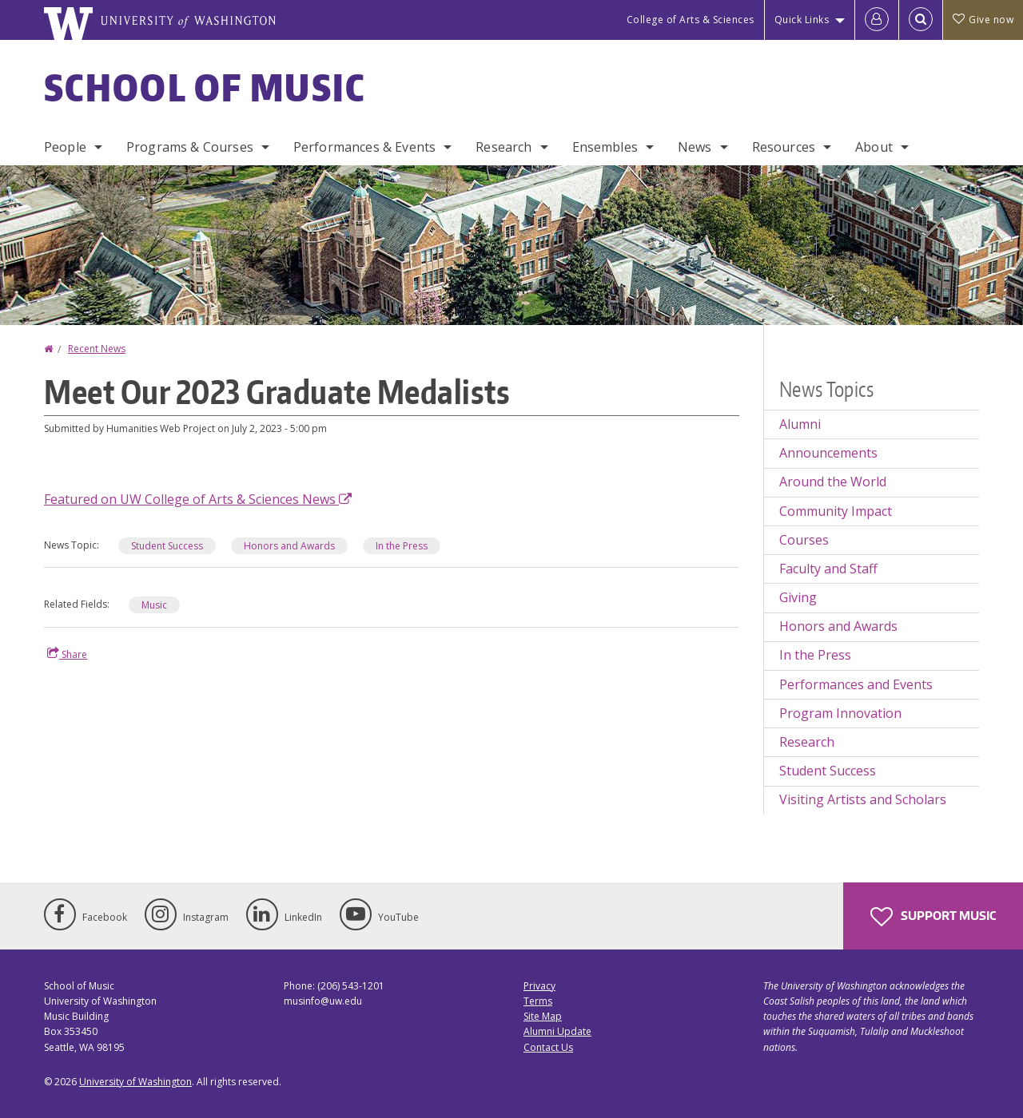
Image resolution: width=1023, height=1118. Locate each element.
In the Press (402, 546)
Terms (537, 1001)
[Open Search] (920, 20)
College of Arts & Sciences (690, 19)
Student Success (167, 546)
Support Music (933, 917)
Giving (798, 597)
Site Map (542, 1016)
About (874, 147)
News (695, 147)
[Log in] (876, 20)
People (65, 147)
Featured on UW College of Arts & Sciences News (198, 499)
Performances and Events (856, 684)
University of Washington (135, 1081)
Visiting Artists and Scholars (862, 799)
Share (67, 654)
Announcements (828, 453)
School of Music (205, 87)
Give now (983, 19)
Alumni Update (557, 1031)
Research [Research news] (806, 742)
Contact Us (548, 1047)
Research (503, 147)
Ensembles (605, 147)
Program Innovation (840, 713)
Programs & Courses (189, 147)
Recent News (96, 348)
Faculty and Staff (828, 568)
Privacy (539, 986)
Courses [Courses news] (804, 540)
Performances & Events (364, 147)
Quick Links (802, 19)
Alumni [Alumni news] (800, 424)
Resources (783, 147)
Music (154, 605)
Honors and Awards (289, 546)
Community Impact (835, 511)
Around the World (832, 481)
